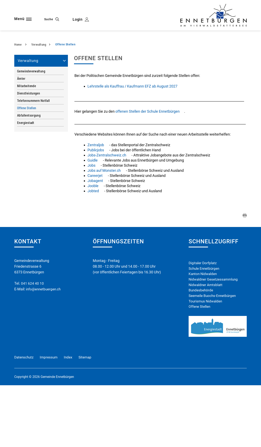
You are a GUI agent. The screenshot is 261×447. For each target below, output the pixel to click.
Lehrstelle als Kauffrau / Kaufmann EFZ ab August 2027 (132, 145)
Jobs (93, 224)
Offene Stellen (35, 167)
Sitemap (88, 419)
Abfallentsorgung (29, 174)
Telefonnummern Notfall (33, 160)
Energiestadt (25, 182)
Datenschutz (24, 419)
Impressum (50, 419)
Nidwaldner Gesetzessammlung (215, 339)
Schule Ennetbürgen (205, 328)
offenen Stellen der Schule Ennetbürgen (149, 170)
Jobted (95, 250)
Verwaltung (28, 120)
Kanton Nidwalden (203, 334)
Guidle (94, 219)
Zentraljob (98, 204)
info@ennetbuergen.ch (44, 348)
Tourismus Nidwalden (206, 362)
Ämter (21, 138)
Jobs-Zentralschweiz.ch (109, 214)
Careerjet (97, 235)
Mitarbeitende (26, 145)
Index (70, 419)
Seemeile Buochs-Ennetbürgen (214, 357)
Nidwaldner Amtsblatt (206, 345)
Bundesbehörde (201, 351)
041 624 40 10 (32, 342)
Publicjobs (97, 209)
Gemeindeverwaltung (31, 130)
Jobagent (97, 240)
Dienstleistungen (28, 152)
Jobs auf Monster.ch (106, 230)
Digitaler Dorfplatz (203, 322)
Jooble (95, 245)
